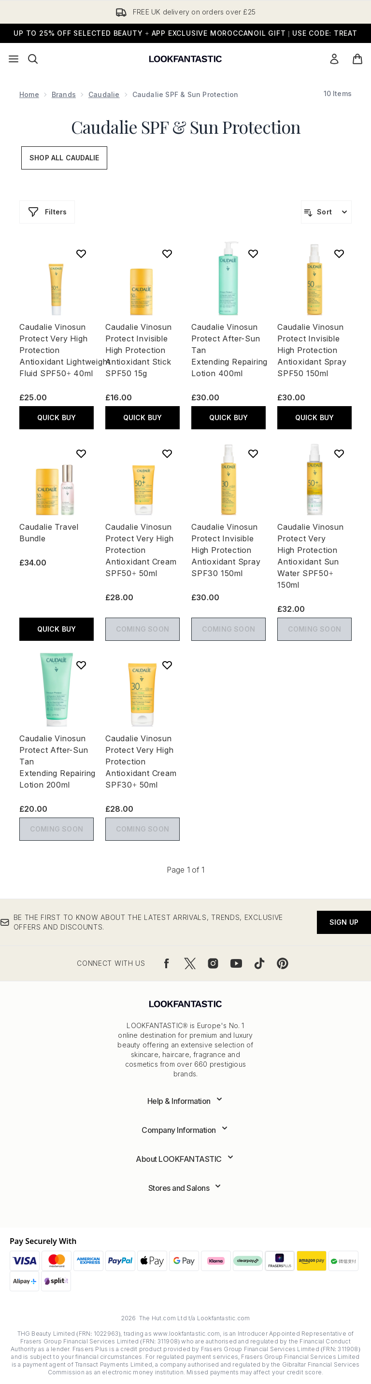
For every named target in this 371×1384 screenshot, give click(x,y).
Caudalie (104, 94)
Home (29, 94)
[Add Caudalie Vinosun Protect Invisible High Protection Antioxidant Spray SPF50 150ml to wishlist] (339, 253)
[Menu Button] (13, 59)
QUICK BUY (56, 417)
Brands (64, 94)
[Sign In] (334, 59)
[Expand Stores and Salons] (185, 1188)
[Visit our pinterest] (282, 963)
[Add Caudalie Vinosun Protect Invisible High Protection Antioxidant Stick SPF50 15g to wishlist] (167, 253)
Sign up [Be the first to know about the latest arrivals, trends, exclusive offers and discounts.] (343, 922)
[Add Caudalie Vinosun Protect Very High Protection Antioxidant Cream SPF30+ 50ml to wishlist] (167, 665)
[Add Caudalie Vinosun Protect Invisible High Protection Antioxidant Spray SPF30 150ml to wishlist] (253, 453)
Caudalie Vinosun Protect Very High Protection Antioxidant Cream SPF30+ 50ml (141, 762)
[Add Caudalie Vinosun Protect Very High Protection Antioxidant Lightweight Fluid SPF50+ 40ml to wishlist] (81, 253)
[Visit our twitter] (189, 963)
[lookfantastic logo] (185, 59)
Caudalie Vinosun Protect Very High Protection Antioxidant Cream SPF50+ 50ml (141, 550)
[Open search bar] (33, 59)
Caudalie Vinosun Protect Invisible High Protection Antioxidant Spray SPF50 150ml (312, 350)
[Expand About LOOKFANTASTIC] (185, 1159)
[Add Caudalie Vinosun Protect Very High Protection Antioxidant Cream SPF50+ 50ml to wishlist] (167, 453)
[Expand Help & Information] (185, 1101)
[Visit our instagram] (213, 963)
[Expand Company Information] (185, 1130)
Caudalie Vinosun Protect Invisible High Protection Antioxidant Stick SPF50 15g (138, 350)
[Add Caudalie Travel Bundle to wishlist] (81, 453)
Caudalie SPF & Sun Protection (185, 126)
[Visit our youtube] (236, 963)
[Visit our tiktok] (259, 963)
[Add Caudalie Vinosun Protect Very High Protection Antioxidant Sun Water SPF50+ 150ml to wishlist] (339, 453)
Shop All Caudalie (64, 158)
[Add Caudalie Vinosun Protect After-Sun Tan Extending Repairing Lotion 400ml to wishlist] (253, 253)
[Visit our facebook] (166, 963)
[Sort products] (326, 212)
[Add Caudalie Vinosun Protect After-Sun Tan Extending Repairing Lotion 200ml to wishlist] (81, 665)
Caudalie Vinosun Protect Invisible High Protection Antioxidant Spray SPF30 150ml (226, 550)
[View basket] (357, 59)
